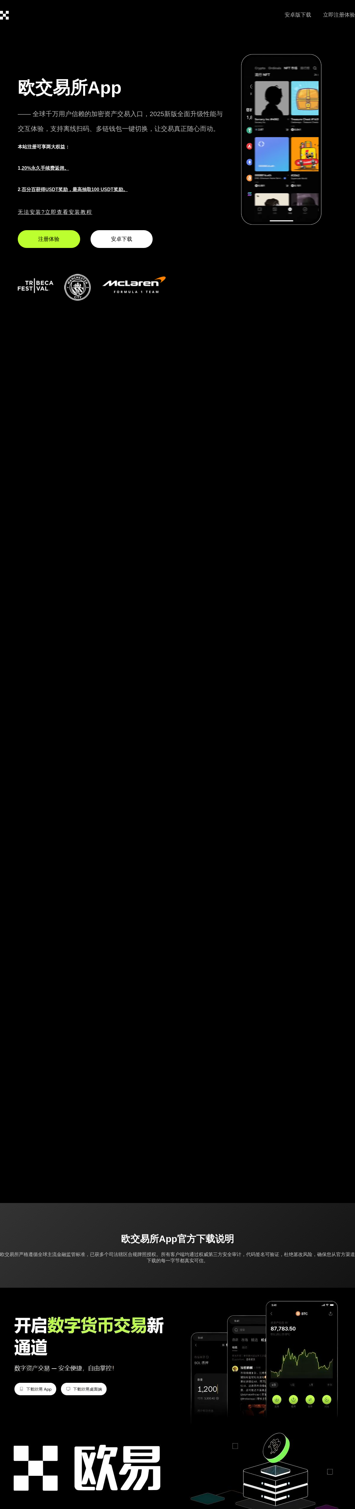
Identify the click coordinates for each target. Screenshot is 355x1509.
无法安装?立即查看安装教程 (55, 212)
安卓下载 (121, 239)
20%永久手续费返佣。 (45, 168)
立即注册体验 (339, 15)
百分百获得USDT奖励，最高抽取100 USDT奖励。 (75, 189)
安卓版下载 (298, 15)
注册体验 (48, 239)
